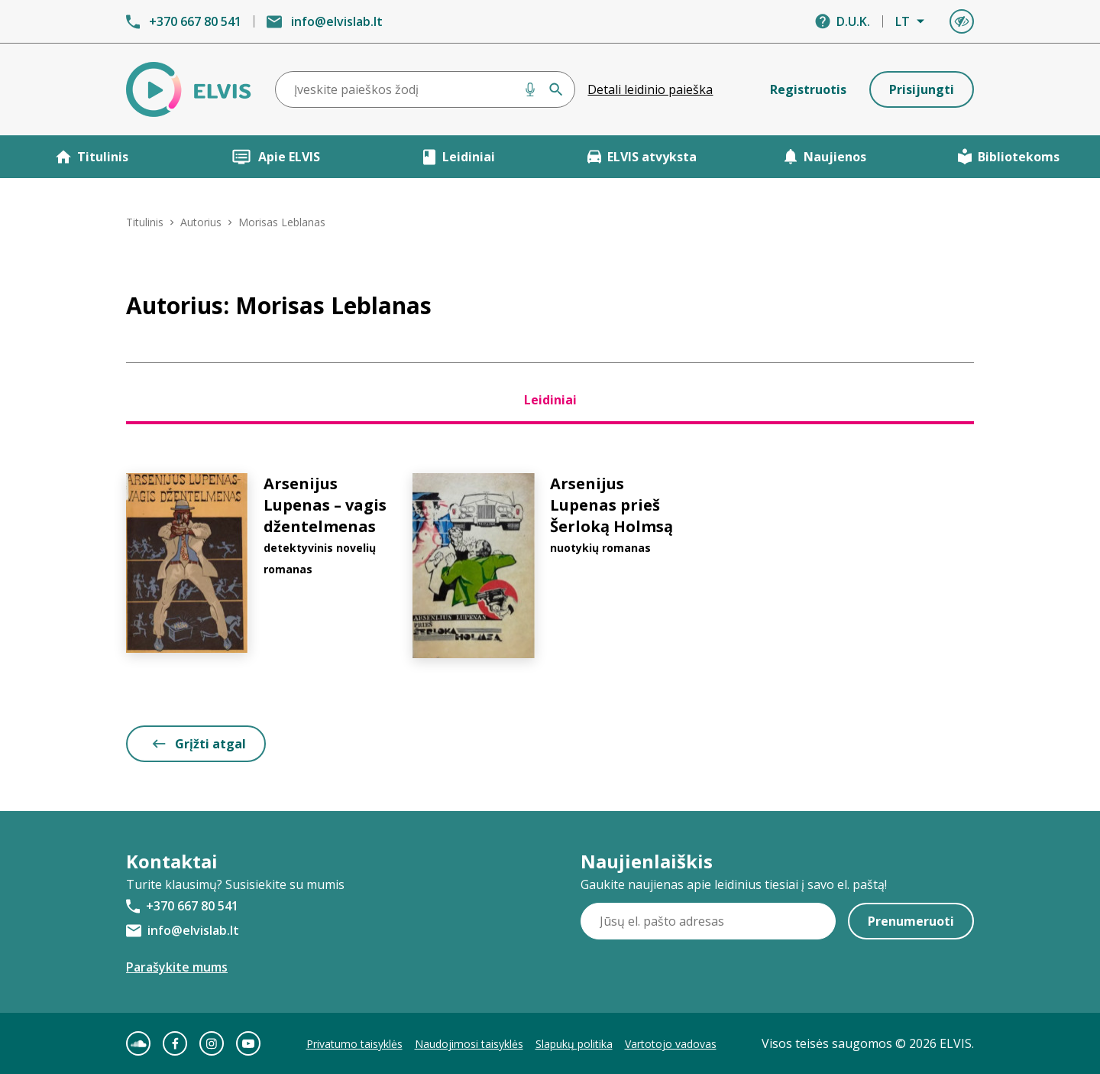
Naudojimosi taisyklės (469, 1044)
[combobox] (425, 89)
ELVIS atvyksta (642, 156)
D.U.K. (853, 21)
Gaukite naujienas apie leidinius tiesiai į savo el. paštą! (734, 884)
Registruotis (808, 89)
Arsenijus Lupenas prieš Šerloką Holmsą (611, 505)
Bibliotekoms (1009, 156)
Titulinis (92, 156)
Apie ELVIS (275, 156)
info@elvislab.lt (337, 21)
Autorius (201, 222)
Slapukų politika (574, 1044)
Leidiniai (458, 156)
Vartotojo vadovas (671, 1044)
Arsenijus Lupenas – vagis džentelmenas (325, 505)
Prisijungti (921, 89)
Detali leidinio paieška (650, 89)
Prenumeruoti (911, 921)
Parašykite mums (177, 967)
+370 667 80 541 (195, 21)
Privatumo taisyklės (354, 1044)
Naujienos (825, 156)
